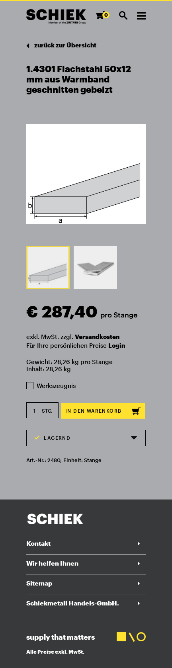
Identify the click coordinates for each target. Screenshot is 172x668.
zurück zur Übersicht (61, 45)
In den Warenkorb (103, 411)
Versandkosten (97, 336)
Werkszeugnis (51, 385)
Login (116, 345)
